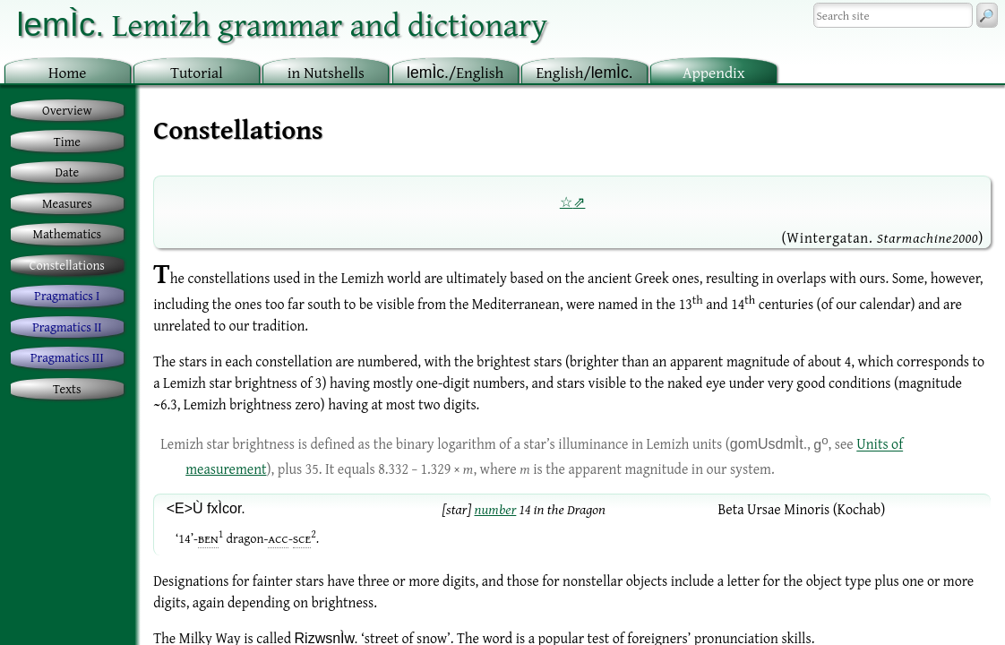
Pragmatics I (66, 295)
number (495, 509)
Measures (67, 203)
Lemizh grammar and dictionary (281, 23)
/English (455, 72)
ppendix (714, 72)
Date (68, 171)
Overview (67, 109)
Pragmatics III (67, 357)
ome (67, 72)
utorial (196, 72)
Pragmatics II (66, 326)
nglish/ (584, 72)
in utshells (326, 72)
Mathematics (67, 233)
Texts (67, 388)
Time (67, 141)
